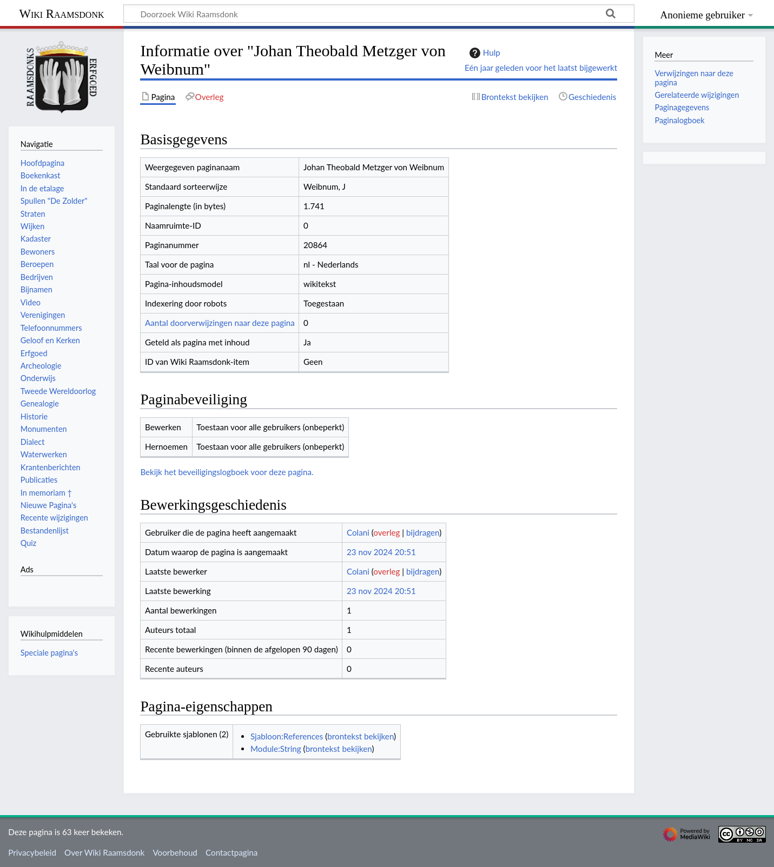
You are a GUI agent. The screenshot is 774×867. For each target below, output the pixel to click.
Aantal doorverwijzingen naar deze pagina (220, 323)
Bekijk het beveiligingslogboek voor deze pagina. (226, 472)
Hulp (483, 53)
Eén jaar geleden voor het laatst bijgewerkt (541, 67)
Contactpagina (231, 852)
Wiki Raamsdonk (61, 14)
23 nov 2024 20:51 (381, 552)
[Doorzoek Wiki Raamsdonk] (379, 13)
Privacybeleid (32, 852)
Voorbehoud (175, 852)
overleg (386, 532)
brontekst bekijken (360, 736)
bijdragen (422, 532)
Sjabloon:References (286, 736)
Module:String (275, 748)
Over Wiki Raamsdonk (104, 852)
